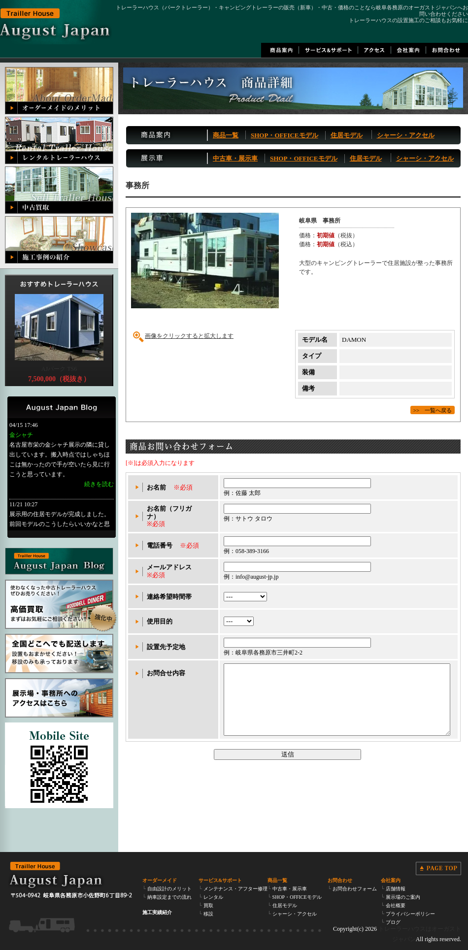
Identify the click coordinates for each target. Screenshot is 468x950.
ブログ (393, 922)
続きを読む (99, 484)
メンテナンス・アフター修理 (235, 888)
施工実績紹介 (157, 912)
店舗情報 (395, 888)
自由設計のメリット (169, 888)
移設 (208, 914)
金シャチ (21, 434)
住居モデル (347, 135)
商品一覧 (225, 135)
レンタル (213, 897)
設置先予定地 (166, 647)
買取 (208, 905)
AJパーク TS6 (59, 368)
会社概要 (395, 905)
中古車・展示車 (235, 158)
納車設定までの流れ (169, 897)
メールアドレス (169, 567)
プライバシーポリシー (410, 914)
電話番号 (159, 545)
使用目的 (159, 621)
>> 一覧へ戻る (432, 409)
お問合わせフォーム (355, 888)
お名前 (156, 487)
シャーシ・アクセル (406, 135)
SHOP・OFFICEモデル (284, 135)
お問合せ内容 (166, 673)
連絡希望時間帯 (169, 596)
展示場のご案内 (403, 897)
